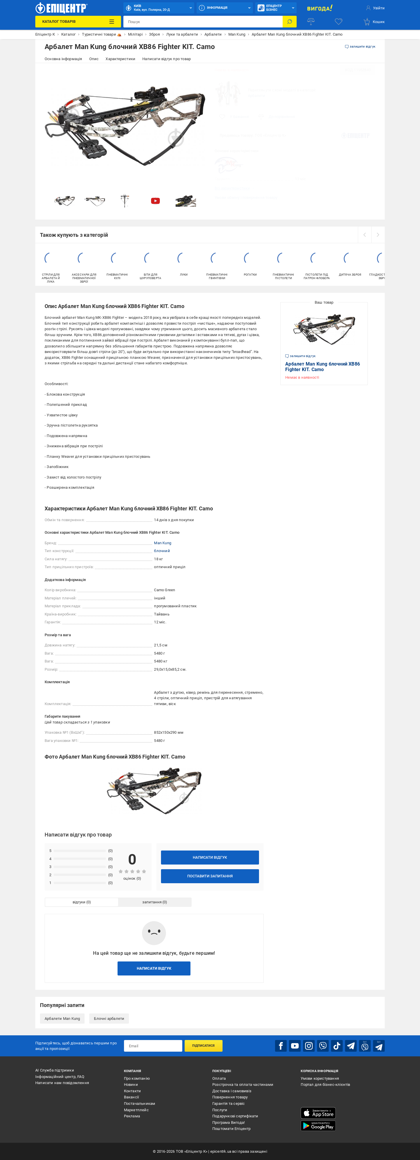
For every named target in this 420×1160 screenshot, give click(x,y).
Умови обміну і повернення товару (246, 197)
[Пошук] (290, 21)
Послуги (219, 1110)
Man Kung (162, 543)
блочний (162, 551)
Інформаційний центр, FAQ (59, 1076)
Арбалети (256, 95)
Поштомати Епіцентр (231, 1128)
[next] (378, 235)
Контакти (132, 1091)
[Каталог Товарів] (78, 21)
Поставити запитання (210, 876)
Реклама (132, 1116)
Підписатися (203, 1046)
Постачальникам (139, 1103)
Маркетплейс (136, 1110)
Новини (131, 1084)
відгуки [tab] (79, 902)
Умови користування (320, 1078)
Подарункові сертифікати (235, 1116)
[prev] (364, 235)
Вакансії (131, 1097)
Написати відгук (210, 857)
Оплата (219, 1078)
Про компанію (137, 1078)
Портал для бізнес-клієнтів (325, 1084)
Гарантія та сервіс (228, 1103)
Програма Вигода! (228, 1122)
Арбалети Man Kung (62, 1018)
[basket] (374, 21)
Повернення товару (230, 1097)
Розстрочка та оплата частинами (242, 1084)
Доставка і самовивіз (231, 1091)
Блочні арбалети (109, 1018)
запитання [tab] (152, 902)
